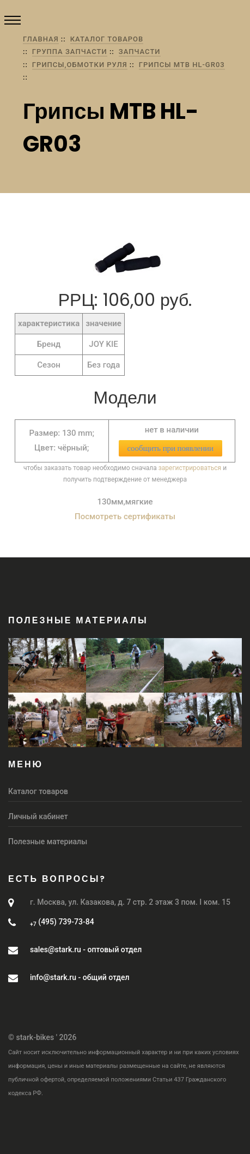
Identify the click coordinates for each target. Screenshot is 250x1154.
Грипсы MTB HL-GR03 (182, 65)
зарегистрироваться (189, 468)
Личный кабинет (38, 816)
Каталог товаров (107, 39)
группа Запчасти (69, 51)
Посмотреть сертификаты (125, 516)
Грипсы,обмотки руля (79, 65)
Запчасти (140, 51)
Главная (41, 39)
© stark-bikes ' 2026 (42, 1037)
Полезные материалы (47, 841)
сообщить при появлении (170, 448)
